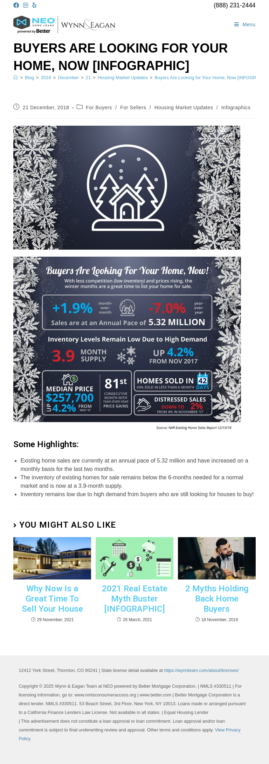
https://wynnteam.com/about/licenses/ (201, 670)
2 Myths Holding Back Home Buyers (216, 599)
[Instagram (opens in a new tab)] (25, 5)
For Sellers (133, 107)
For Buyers (99, 107)
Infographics (235, 107)
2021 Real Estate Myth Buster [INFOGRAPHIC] (134, 599)
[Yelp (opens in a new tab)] (34, 5)
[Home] (15, 77)
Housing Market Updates (183, 107)
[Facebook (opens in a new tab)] (17, 5)
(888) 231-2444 (235, 5)
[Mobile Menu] (245, 24)
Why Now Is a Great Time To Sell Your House (52, 599)
